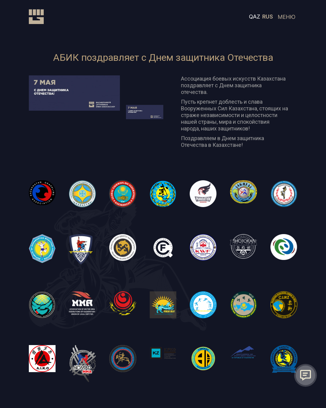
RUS (267, 16)
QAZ (254, 16)
